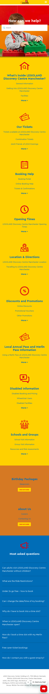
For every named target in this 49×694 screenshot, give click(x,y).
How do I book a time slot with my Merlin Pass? (22, 636)
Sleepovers (24, 484)
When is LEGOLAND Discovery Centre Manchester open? (20, 623)
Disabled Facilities (24, 403)
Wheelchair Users (24, 398)
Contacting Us (24, 519)
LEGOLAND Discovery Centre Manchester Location (24, 262)
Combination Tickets (24, 139)
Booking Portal (24, 179)
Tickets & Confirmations (24, 188)
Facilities (24, 96)
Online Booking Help (24, 184)
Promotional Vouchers (24, 311)
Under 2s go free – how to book (17, 591)
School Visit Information (24, 439)
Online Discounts (24, 306)
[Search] (24, 28)
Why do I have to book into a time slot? (21, 611)
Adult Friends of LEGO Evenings (24, 144)
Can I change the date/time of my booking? (23, 601)
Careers (24, 514)
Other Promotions (24, 315)
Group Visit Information (24, 444)
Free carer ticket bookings (15, 647)
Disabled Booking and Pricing (24, 393)
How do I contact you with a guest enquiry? (23, 657)
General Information (24, 83)
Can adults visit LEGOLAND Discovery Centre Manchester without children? (24, 569)
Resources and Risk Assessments (24, 449)
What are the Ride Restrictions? (17, 581)
